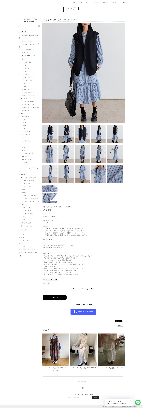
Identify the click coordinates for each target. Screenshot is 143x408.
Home (73, 2)
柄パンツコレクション (27, 226)
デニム (24, 125)
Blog (87, 2)
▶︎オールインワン (26, 132)
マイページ (106, 2)
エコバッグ (25, 144)
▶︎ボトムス (24, 113)
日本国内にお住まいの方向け (83, 304)
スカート (25, 119)
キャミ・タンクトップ (28, 95)
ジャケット (25, 71)
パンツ (24, 123)
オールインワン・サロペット (30, 107)
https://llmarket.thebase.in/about (53, 247)
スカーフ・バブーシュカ (29, 195)
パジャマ (25, 217)
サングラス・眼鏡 (27, 214)
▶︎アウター (24, 59)
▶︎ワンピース (25, 98)
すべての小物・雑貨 (28, 180)
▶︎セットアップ (25, 135)
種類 (44, 279)
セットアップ (26, 110)
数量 (44, 283)
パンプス (25, 156)
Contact (114, 2)
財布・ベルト (26, 204)
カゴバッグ (25, 147)
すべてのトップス (27, 77)
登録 (95, 397)
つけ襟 (24, 192)
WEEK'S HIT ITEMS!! (27, 41)
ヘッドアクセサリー (28, 210)
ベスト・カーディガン (28, 89)
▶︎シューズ (24, 150)
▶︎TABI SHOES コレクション (29, 56)
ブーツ (24, 171)
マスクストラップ (27, 186)
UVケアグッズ (26, 223)
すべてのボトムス (27, 116)
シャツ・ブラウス (27, 83)
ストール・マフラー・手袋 (30, 198)
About (80, 2)
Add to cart (54, 297)
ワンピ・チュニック (28, 104)
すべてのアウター (27, 62)
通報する (120, 325)
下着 (23, 220)
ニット (24, 86)
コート (24, 65)
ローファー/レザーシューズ (30, 168)
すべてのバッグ (26, 141)
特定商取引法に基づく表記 (29, 252)
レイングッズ (26, 208)
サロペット (25, 129)
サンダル (25, 162)
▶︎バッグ (23, 138)
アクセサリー (26, 183)
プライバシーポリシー (28, 249)
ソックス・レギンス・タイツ (30, 201)
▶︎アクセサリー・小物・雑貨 (29, 177)
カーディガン (26, 68)
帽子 (23, 189)
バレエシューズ (26, 159)
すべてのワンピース (28, 101)
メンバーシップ (95, 2)
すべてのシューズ (27, 153)
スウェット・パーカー (28, 92)
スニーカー (25, 165)
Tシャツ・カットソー (28, 80)
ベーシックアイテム (26, 50)
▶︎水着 (23, 174)
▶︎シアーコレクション (27, 53)
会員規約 (135, 406)
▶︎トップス (24, 74)
